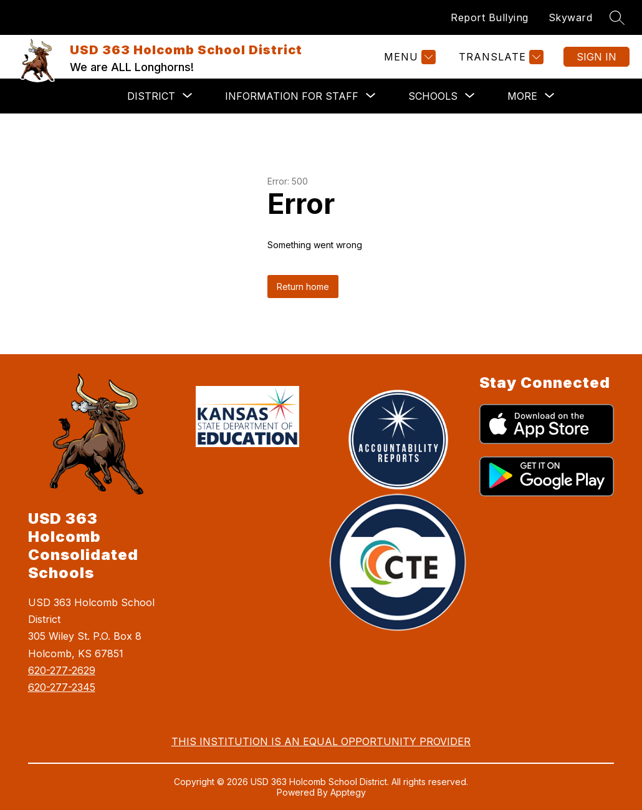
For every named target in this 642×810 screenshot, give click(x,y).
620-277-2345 (61, 687)
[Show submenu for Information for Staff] (291, 96)
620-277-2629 (61, 670)
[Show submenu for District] (151, 96)
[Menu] (408, 57)
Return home (303, 286)
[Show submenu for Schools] (433, 96)
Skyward (571, 17)
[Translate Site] (500, 57)
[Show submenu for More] (522, 96)
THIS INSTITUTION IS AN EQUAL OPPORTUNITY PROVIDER (321, 741)
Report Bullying (490, 17)
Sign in (596, 57)
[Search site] (617, 17)
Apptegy (348, 792)
